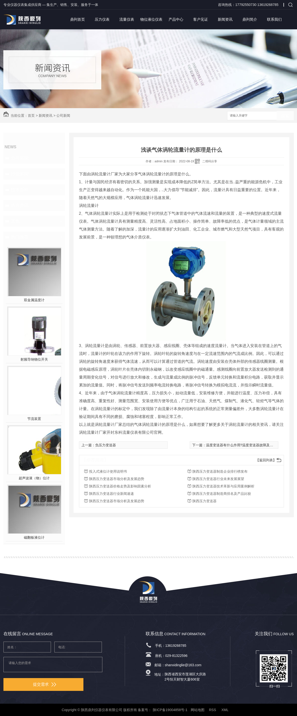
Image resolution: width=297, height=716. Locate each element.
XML (225, 710)
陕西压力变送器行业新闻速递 (111, 494)
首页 (31, 115)
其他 (15, 221)
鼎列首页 (77, 19)
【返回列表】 (266, 460)
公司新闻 (63, 115)
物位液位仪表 (151, 19)
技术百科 (20, 189)
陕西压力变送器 (204, 501)
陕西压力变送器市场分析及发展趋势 (116, 479)
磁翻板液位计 (34, 537)
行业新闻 (20, 173)
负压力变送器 (105, 445)
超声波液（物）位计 (34, 478)
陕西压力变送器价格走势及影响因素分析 (120, 486)
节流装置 (34, 419)
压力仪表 (102, 19)
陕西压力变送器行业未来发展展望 (218, 479)
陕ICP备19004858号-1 (170, 710)
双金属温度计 (34, 300)
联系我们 (274, 19)
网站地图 (197, 710)
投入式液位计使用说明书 (108, 471)
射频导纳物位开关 (34, 359)
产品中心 (176, 19)
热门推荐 (20, 236)
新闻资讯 (225, 19)
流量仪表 (126, 19)
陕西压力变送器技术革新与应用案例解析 (223, 486)
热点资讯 (20, 205)
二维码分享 (209, 161)
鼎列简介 (249, 19)
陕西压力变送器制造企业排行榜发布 (220, 471)
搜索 (285, 116)
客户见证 (200, 19)
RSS (213, 710)
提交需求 (44, 684)
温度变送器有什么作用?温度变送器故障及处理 (241, 445)
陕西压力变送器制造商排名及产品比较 (221, 494)
